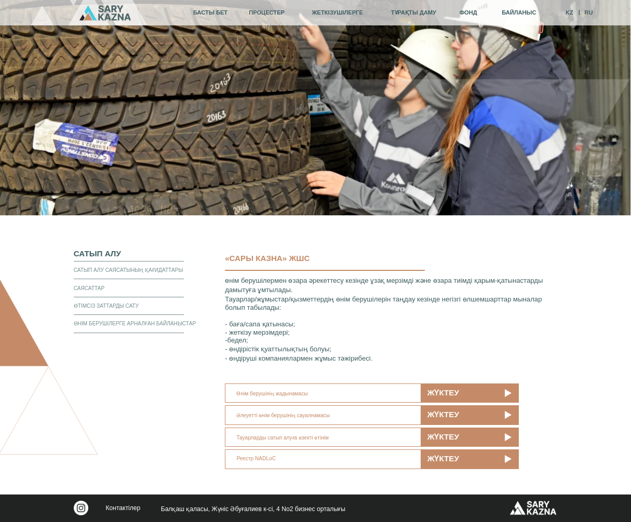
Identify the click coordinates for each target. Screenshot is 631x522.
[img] (105, 12)
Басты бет (210, 12)
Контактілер (122, 508)
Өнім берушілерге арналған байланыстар (135, 323)
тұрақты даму (413, 12)
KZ (569, 12)
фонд (468, 12)
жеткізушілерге (337, 12)
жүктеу (443, 392)
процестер (267, 12)
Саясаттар (89, 288)
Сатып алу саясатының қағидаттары (128, 270)
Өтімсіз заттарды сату (106, 306)
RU (588, 12)
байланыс (519, 12)
